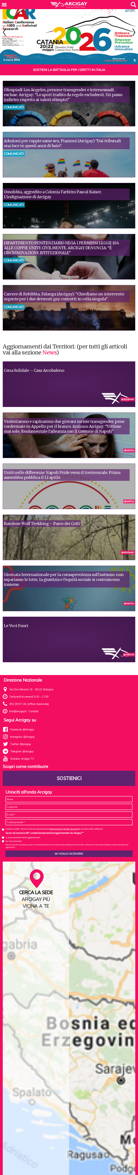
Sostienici (69, 770)
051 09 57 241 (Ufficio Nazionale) (29, 695)
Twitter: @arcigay (20, 735)
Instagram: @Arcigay (22, 728)
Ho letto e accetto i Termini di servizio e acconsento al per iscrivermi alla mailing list (54, 820)
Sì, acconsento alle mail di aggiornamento (22, 828)
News (49, 343)
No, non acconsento (13, 832)
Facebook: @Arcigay (22, 720)
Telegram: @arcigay (22, 742)
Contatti (33, 702)
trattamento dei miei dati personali (63, 820)
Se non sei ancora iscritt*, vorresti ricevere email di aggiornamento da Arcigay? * (44, 824)
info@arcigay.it (17, 702)
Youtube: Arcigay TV (22, 750)
